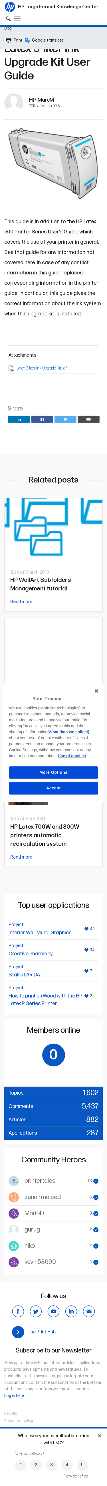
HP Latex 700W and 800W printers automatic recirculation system (44, 835)
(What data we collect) (68, 732)
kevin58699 (40, 1262)
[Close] (96, 691)
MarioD (34, 1213)
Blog (8, 28)
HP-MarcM (41, 100)
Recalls (10, 1413)
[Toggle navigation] (17, 18)
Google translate (44, 40)
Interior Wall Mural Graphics (40, 933)
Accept (53, 788)
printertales (40, 1181)
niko (30, 1246)
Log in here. (14, 1395)
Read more (21, 602)
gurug (32, 1229)
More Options (53, 772)
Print (14, 40)
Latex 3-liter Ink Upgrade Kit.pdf (42, 368)
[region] (53, 743)
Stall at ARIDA (24, 975)
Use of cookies (72, 756)
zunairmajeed (43, 1197)
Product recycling (18, 1421)
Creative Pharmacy (31, 954)
